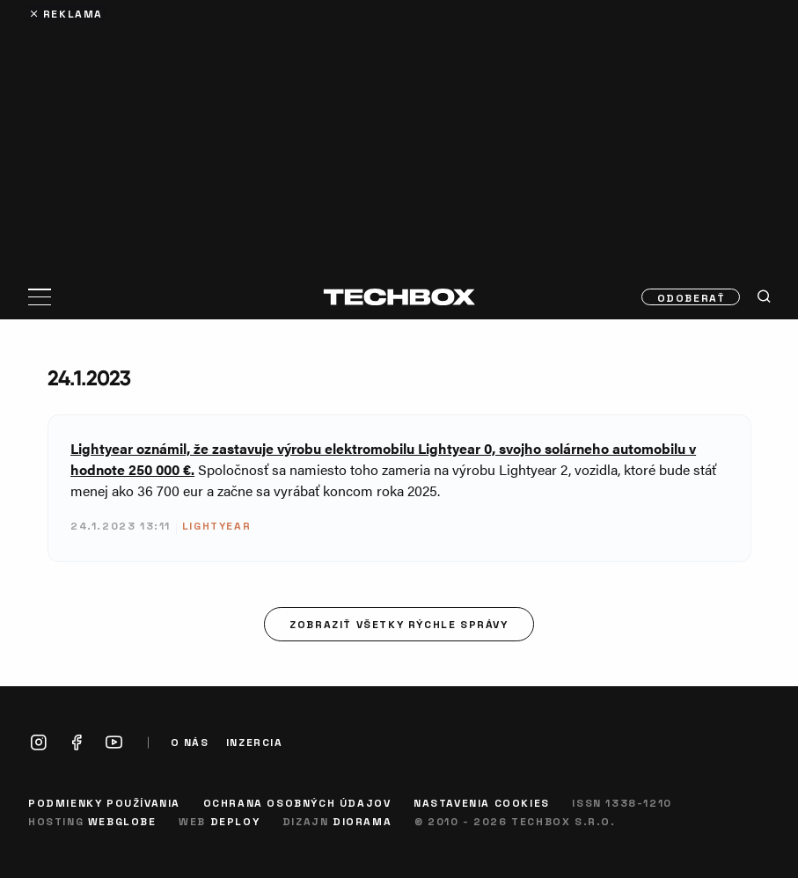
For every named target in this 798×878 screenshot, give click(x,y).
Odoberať (691, 297)
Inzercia (254, 742)
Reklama (73, 13)
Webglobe (122, 821)
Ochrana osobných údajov (297, 802)
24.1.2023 (89, 378)
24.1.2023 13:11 (120, 525)
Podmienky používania (104, 802)
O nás (190, 742)
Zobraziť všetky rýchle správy (398, 624)
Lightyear (216, 525)
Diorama (362, 821)
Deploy (235, 821)
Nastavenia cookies (482, 802)
